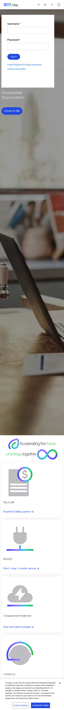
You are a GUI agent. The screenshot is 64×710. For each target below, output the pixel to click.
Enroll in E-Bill (12, 111)
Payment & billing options (18, 511)
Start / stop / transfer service (21, 568)
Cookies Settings (20, 705)
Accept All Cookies (40, 705)
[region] (32, 694)
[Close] (60, 683)
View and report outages (18, 626)
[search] (52, 4)
